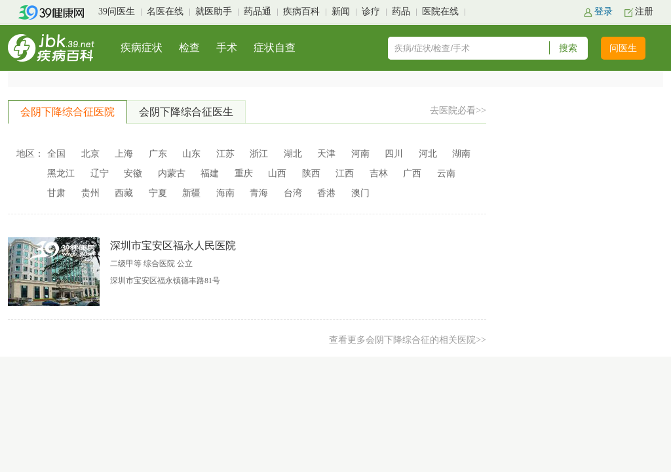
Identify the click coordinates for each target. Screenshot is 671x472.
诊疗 (371, 11)
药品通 (257, 11)
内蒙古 (171, 173)
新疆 (191, 193)
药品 (401, 11)
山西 (277, 173)
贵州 (90, 193)
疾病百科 (301, 11)
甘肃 (56, 193)
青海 (259, 193)
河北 (428, 154)
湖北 (293, 154)
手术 (226, 47)
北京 (90, 154)
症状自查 (275, 47)
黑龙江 (61, 173)
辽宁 (99, 173)
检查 (189, 47)
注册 (644, 11)
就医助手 (213, 11)
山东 (191, 154)
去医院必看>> (458, 110)
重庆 (244, 173)
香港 (326, 193)
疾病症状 (142, 47)
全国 (56, 154)
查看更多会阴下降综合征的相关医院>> (407, 340)
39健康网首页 (55, 12)
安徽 (133, 173)
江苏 (225, 154)
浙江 (259, 154)
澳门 (360, 193)
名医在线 (165, 11)
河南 (360, 154)
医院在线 (440, 11)
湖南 (461, 154)
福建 (210, 173)
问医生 (623, 48)
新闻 (341, 11)
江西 (345, 173)
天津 (326, 154)
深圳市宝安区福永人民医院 (173, 245)
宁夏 (158, 193)
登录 (603, 11)
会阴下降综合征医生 (186, 111)
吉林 (379, 173)
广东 (158, 154)
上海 (124, 154)
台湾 (293, 193)
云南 (446, 173)
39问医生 (116, 11)
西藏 (124, 193)
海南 (225, 193)
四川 (394, 154)
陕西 (311, 173)
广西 (412, 173)
